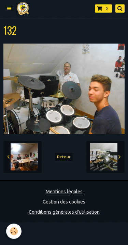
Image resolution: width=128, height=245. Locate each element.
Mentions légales (64, 191)
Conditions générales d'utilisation (64, 212)
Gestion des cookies (64, 202)
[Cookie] (14, 231)
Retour (64, 156)
